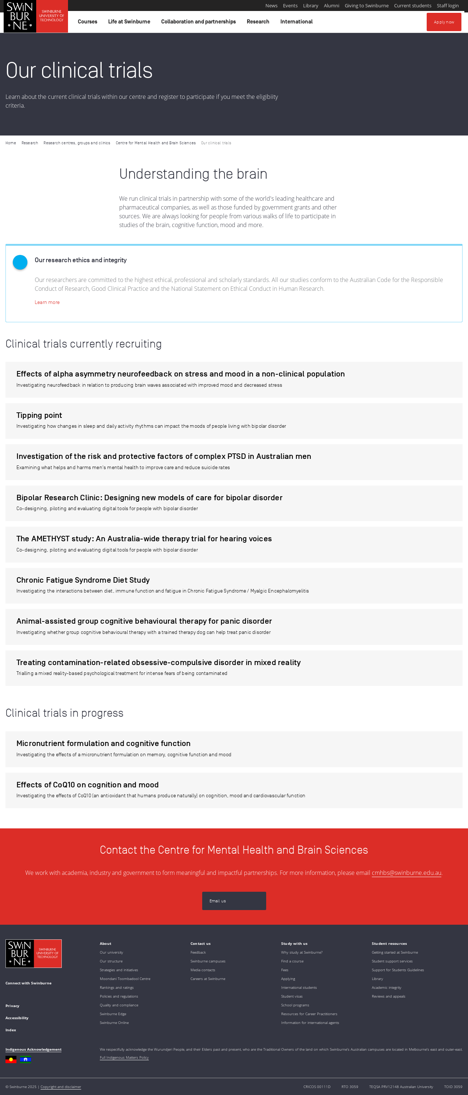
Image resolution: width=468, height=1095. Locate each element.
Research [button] (259, 23)
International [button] (297, 23)
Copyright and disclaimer (61, 1086)
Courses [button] (88, 23)
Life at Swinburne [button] (130, 23)
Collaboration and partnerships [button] (199, 23)
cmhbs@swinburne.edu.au (406, 873)
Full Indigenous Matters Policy (124, 1057)
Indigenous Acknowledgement (33, 1049)
